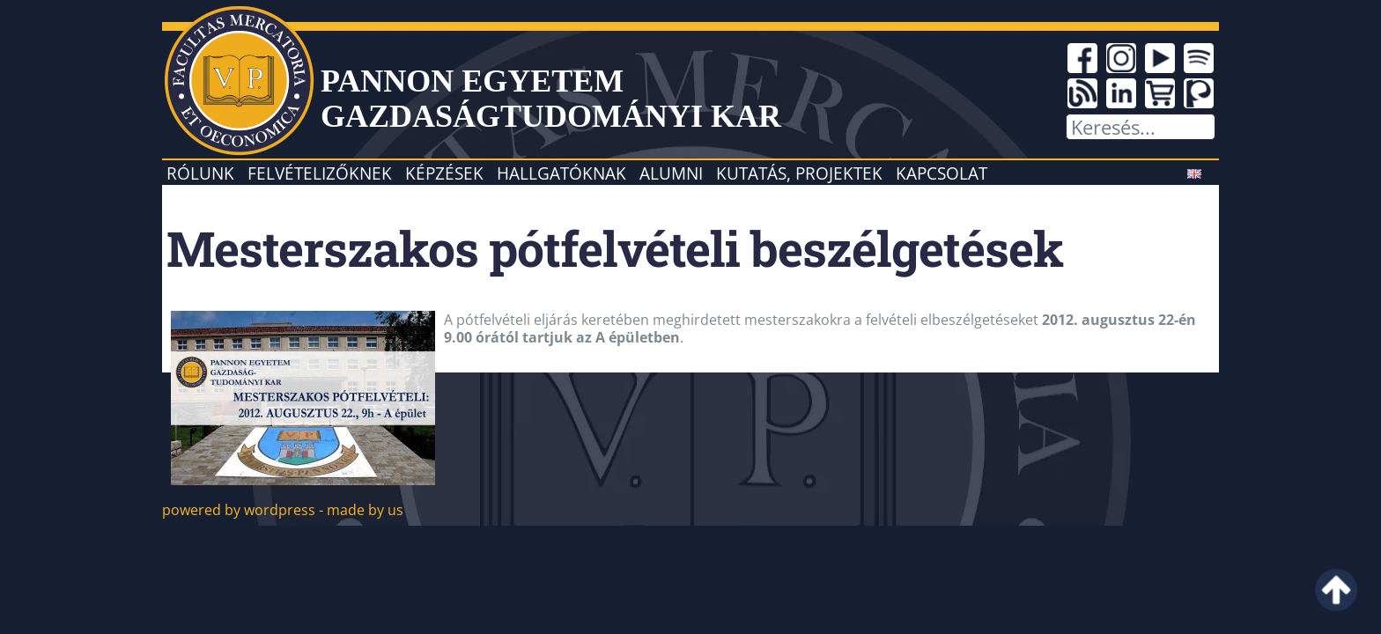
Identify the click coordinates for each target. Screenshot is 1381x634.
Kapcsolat (941, 173)
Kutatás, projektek (799, 173)
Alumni (671, 173)
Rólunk (200, 173)
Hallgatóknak (561, 173)
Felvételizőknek (319, 173)
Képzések (444, 173)
